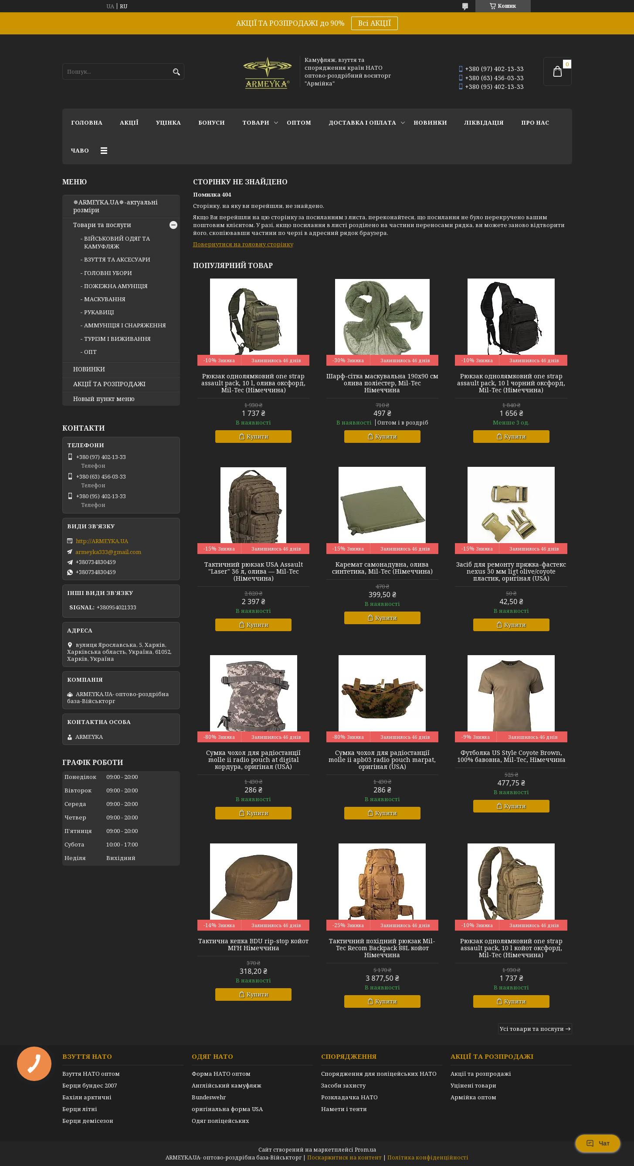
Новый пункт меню (104, 399)
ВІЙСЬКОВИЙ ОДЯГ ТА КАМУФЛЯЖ (117, 242)
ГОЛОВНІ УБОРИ (108, 273)
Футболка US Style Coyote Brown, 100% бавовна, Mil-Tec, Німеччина (511, 756)
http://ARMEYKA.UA (102, 540)
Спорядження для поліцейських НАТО (379, 1074)
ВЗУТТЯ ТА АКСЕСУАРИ (117, 259)
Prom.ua (365, 1149)
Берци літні (79, 1109)
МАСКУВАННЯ (104, 299)
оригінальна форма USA (227, 1109)
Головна (86, 122)
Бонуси (211, 122)
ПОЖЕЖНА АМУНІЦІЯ (116, 286)
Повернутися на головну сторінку (243, 244)
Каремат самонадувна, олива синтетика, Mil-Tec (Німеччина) (382, 568)
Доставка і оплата (362, 122)
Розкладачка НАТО (349, 1097)
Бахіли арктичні (87, 1097)
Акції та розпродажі (481, 1074)
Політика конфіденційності (427, 1157)
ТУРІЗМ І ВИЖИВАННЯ (117, 339)
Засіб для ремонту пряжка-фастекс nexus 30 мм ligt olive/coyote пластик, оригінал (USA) (511, 571)
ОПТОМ (299, 122)
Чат (598, 1143)
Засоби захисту (343, 1085)
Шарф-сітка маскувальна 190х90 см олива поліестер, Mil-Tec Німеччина (382, 383)
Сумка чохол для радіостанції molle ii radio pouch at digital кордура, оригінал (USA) (253, 759)
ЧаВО (80, 150)
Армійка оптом (473, 1097)
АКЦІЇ (129, 122)
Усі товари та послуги (532, 1029)
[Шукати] (176, 72)
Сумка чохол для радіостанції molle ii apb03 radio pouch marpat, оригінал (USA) (382, 759)
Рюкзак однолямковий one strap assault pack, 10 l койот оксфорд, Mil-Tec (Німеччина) (511, 948)
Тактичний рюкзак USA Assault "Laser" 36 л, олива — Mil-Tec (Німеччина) (253, 571)
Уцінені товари (473, 1085)
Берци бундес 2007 (89, 1085)
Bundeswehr (209, 1097)
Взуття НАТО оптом (91, 1074)
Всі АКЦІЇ (374, 23)
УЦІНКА (168, 122)
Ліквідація (484, 122)
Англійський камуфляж (226, 1085)
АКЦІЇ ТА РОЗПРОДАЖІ (109, 384)
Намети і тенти (344, 1109)
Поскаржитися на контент (344, 1157)
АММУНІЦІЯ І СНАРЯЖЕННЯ (125, 325)
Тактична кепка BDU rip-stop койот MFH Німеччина (253, 945)
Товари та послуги (102, 225)
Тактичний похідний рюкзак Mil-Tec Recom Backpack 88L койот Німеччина (382, 948)
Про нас (535, 122)
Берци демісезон (87, 1121)
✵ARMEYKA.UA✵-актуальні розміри (115, 206)
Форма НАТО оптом (221, 1074)
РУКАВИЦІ (99, 312)
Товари (255, 122)
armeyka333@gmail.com (108, 551)
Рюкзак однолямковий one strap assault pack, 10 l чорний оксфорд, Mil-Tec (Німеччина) (511, 383)
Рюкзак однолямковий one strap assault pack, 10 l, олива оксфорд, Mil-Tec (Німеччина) (253, 383)
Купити (257, 436)
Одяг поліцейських (220, 1121)
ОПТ (90, 352)
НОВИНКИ (430, 122)
